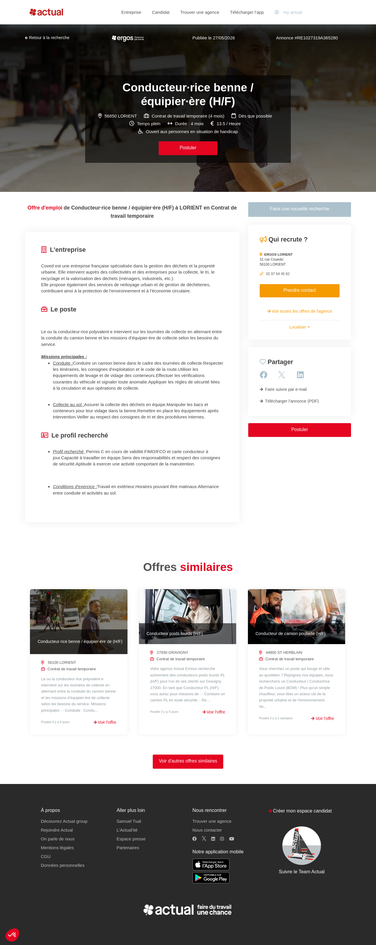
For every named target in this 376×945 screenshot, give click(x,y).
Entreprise (131, 12)
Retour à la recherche (47, 37)
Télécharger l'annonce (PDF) (289, 401)
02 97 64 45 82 (278, 274)
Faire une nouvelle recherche (299, 208)
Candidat (160, 12)
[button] (12, 935)
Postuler (187, 147)
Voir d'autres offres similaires (188, 761)
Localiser (299, 327)
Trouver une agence (199, 12)
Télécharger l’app (247, 12)
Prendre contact (299, 290)
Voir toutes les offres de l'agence (299, 311)
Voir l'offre (104, 722)
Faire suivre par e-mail (283, 389)
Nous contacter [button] (207, 830)
